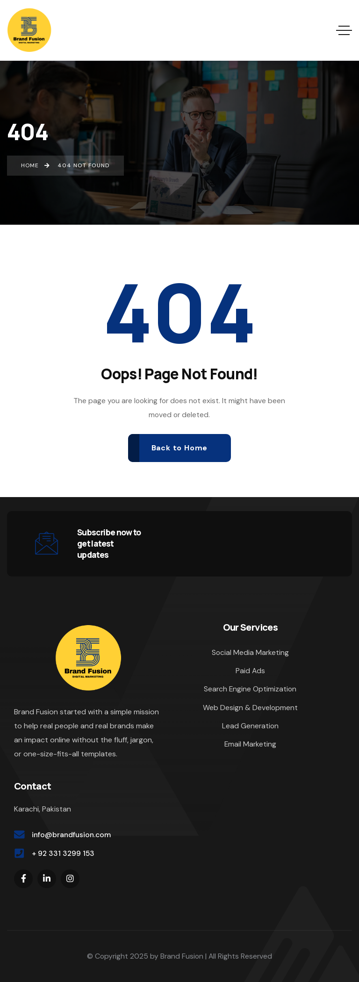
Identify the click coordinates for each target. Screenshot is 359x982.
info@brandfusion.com (71, 835)
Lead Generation (250, 726)
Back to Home (179, 448)
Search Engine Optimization (250, 689)
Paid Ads (250, 671)
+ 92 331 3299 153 (63, 853)
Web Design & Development (250, 707)
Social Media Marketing (250, 652)
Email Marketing (250, 744)
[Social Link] (23, 878)
